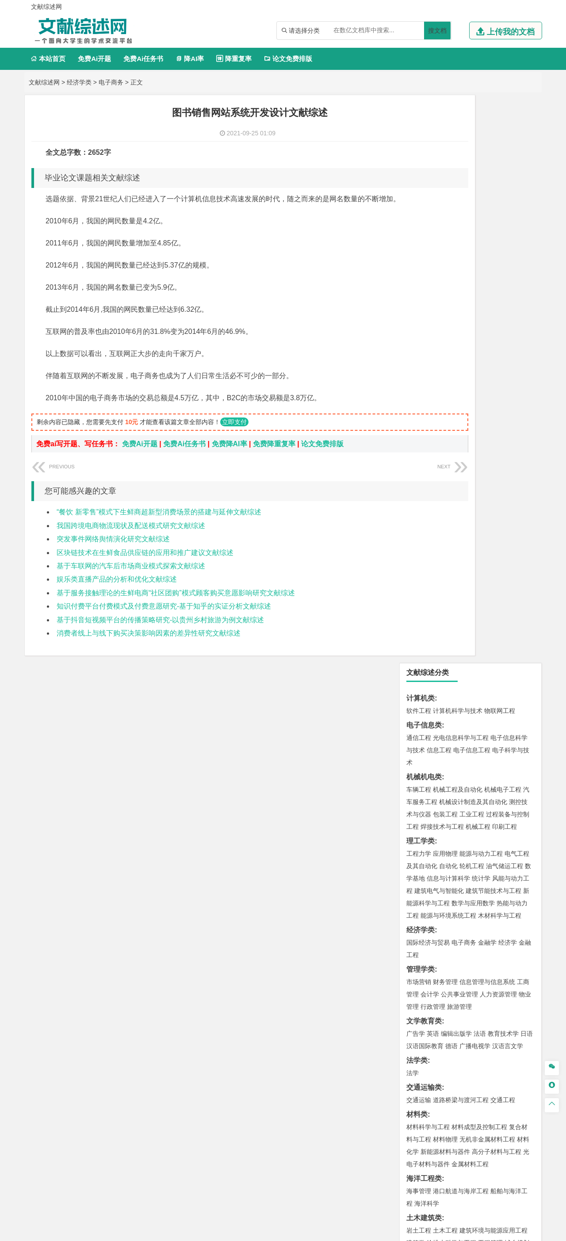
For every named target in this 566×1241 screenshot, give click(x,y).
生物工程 (453, 908)
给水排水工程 (439, 699)
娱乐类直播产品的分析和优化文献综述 (117, 592)
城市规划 (418, 687)
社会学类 (420, 975)
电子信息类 (424, 157)
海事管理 (418, 623)
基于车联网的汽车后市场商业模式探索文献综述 (131, 579)
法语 (480, 465)
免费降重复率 (274, 457)
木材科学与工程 (499, 347)
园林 (480, 1014)
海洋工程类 (424, 610)
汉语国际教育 (425, 478)
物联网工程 (499, 142)
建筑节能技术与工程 (493, 322)
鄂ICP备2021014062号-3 (320, 1230)
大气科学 (433, 739)
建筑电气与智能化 (439, 322)
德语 (451, 478)
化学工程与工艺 (428, 884)
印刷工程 (504, 258)
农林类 (417, 1002)
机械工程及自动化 (457, 221)
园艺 (412, 1014)
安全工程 (457, 817)
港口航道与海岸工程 (461, 623)
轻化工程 (426, 908)
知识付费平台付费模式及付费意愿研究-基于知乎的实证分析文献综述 (164, 619)
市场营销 (418, 413)
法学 (412, 505)
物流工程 (418, 857)
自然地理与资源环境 (475, 739)
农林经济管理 (453, 1014)
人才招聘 (443, 1148)
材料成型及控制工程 (479, 559)
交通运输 (418, 532)
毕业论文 (420, 1041)
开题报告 (420, 1056)
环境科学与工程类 (434, 766)
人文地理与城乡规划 (473, 726)
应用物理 (445, 285)
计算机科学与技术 (457, 142)
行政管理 (433, 438)
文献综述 (420, 1070)
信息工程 (439, 182)
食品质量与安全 (428, 896)
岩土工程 (418, 662)
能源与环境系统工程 (448, 347)
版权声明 (490, 1148)
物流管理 (445, 857)
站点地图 (370, 1230)
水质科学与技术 (481, 778)
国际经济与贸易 (428, 374)
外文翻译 (420, 1085)
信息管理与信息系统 (487, 413)
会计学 (430, 426)
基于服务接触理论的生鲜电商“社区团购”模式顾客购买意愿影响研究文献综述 (176, 606)
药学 (457, 896)
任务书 (417, 1099)
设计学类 (420, 923)
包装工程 (445, 246)
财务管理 (445, 413)
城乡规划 (517, 674)
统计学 (481, 310)
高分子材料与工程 (496, 583)
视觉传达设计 (425, 948)
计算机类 (420, 130)
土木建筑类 (424, 650)
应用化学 (463, 884)
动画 (525, 935)
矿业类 (417, 805)
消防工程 (510, 817)
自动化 (448, 298)
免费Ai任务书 (143, 58)
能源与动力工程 (481, 285)
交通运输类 (424, 519)
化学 (473, 908)
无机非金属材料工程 (487, 571)
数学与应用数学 (473, 335)
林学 (427, 1014)
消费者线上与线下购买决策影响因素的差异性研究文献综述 (149, 646)
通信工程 (418, 169)
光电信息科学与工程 (461, 169)
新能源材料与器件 (445, 583)
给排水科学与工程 (451, 674)
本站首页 (48, 58)
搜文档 (437, 30)
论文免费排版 (288, 58)
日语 (526, 465)
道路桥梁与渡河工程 (461, 532)
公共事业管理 (459, 426)
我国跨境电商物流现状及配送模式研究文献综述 (131, 539)
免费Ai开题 (94, 58)
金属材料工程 (470, 596)
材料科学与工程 (428, 559)
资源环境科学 (445, 790)
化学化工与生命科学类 (441, 871)
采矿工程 (484, 817)
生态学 (423, 1026)
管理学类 (420, 401)
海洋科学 (426, 635)
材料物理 (445, 571)
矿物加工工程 (425, 817)
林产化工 (520, 908)
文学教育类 (424, 453)
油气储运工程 (504, 298)
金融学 (487, 374)
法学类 (417, 492)
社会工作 (457, 987)
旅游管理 (459, 438)
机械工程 (478, 258)
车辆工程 (418, 221)
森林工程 (500, 1014)
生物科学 (494, 908)
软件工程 (418, 142)
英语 (433, 465)
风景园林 (490, 948)
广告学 (415, 465)
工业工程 (471, 246)
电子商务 (111, 82)
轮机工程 (471, 298)
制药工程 (490, 884)
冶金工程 (439, 830)
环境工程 (418, 778)
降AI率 (190, 58)
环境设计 (418, 935)
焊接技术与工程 (442, 258)
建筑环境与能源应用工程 (493, 662)
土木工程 (445, 662)
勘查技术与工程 (475, 830)
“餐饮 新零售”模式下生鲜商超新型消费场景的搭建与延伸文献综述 (159, 525)
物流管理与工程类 (434, 844)
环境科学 (445, 778)
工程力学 (418, 285)
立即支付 (234, 435)
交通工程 (502, 532)
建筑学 (415, 674)
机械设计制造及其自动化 (473, 233)
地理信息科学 (425, 726)
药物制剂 (478, 896)
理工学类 (420, 273)
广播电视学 (474, 478)
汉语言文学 (507, 478)
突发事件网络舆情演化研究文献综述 (113, 552)
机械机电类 (424, 209)
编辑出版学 (456, 465)
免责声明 (397, 1160)
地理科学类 (424, 714)
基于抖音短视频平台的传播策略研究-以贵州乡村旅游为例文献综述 (160, 633)
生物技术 (517, 884)
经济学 (507, 374)
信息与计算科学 (448, 310)
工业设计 (504, 935)
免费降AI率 (229, 457)
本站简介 (397, 1148)
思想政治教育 (425, 987)
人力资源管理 (498, 426)
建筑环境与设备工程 (461, 687)
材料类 (417, 546)
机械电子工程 (502, 221)
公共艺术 (447, 960)
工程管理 (490, 674)
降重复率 (233, 58)
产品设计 (478, 935)
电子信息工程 (471, 182)
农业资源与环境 (456, 1026)
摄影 (427, 960)
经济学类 (79, 82)
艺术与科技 (460, 948)
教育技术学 (503, 465)
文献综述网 (44, 82)
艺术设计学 (448, 935)
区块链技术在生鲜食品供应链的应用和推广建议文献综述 (145, 566)
